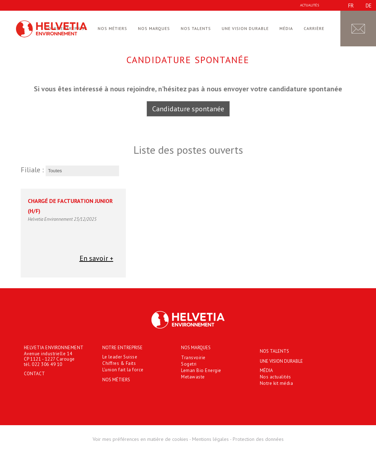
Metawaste (193, 377)
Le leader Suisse (119, 357)
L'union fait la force (123, 370)
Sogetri (189, 364)
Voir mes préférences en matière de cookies (140, 439)
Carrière (314, 28)
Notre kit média (276, 383)
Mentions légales (210, 439)
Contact (34, 374)
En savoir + (96, 258)
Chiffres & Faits (119, 363)
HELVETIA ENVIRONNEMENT (54, 348)
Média (286, 28)
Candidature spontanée (188, 108)
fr (351, 5)
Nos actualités (275, 377)
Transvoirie (193, 358)
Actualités (309, 5)
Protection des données (258, 439)
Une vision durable (245, 28)
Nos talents (196, 28)
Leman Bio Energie (201, 370)
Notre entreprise (122, 348)
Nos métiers (112, 28)
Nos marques (154, 28)
